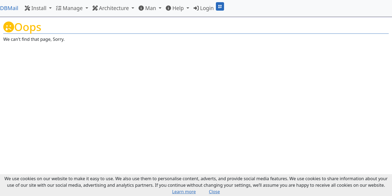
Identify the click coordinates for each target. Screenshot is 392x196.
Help (175, 8)
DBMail (9, 8)
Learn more (184, 192)
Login (204, 8)
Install (36, 8)
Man (148, 8)
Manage (70, 8)
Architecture (111, 8)
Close (214, 192)
